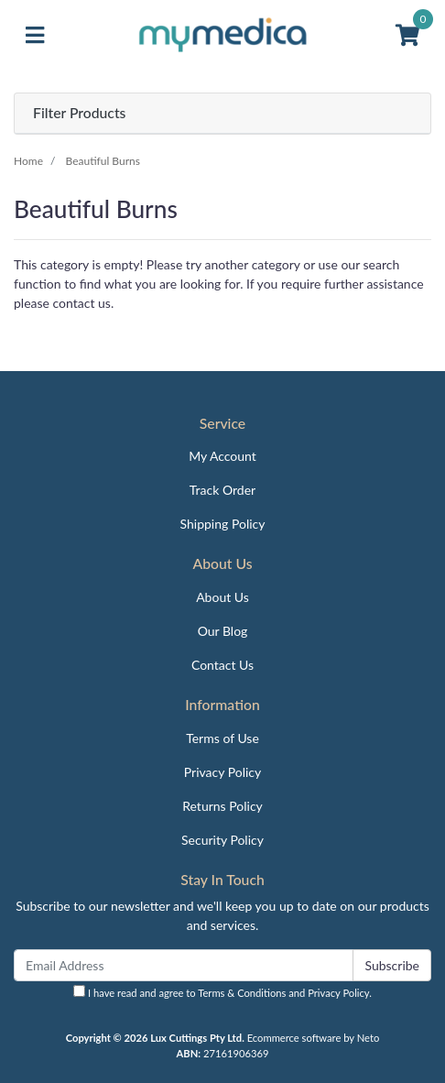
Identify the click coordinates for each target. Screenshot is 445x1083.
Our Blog (223, 631)
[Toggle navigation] (35, 36)
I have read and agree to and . (222, 992)
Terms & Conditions (242, 993)
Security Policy (222, 840)
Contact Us (222, 665)
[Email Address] (183, 965)
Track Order (222, 490)
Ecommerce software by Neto (313, 1038)
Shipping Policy (223, 523)
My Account (222, 456)
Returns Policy (222, 806)
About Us (222, 597)
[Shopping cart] (407, 36)
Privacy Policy (222, 772)
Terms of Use (222, 738)
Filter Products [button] (79, 112)
